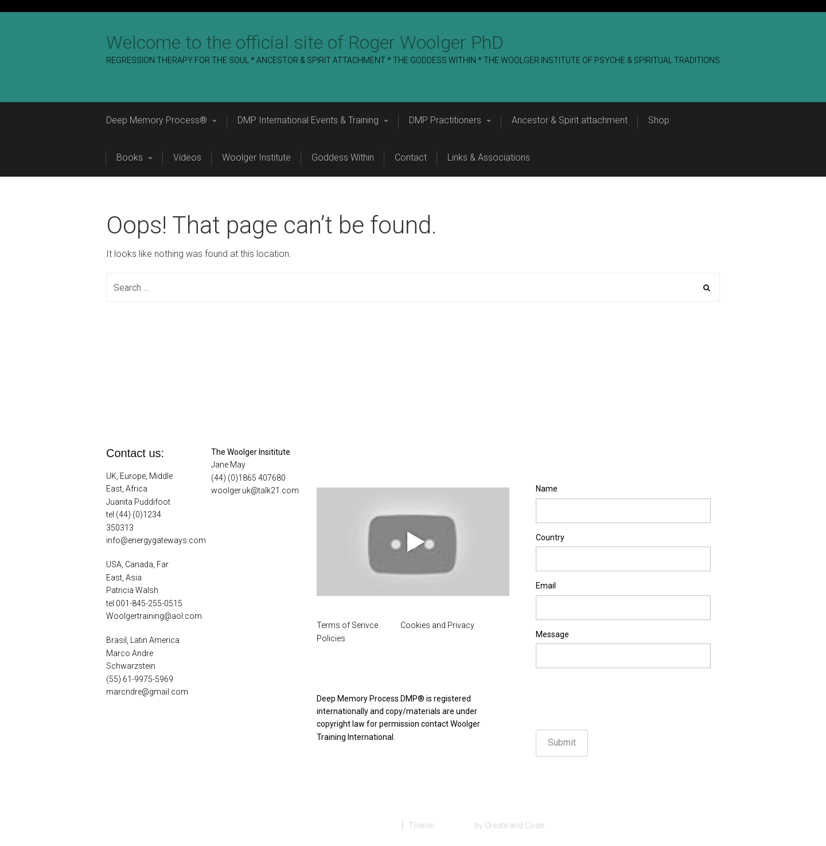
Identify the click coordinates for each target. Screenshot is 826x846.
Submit (562, 742)
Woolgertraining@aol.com (154, 616)
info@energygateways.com (156, 540)
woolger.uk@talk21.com (255, 490)
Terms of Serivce (347, 625)
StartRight (455, 825)
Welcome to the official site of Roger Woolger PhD (305, 42)
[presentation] (623, 699)
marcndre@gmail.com (147, 691)
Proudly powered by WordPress (338, 825)
